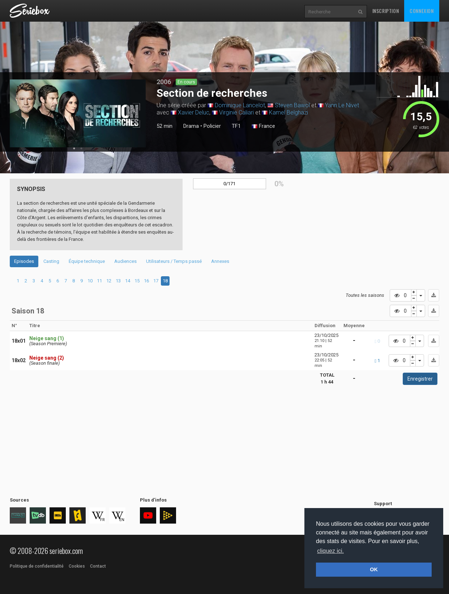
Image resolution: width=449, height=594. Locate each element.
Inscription (385, 10)
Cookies (77, 566)
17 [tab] (155, 280)
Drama (191, 126)
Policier (212, 126)
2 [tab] (81, 148)
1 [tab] (74, 148)
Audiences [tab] (125, 261)
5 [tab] (49, 280)
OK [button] (374, 569)
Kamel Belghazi (288, 112)
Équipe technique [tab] (87, 261)
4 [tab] (41, 280)
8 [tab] (73, 280)
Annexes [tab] (220, 261)
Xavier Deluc (193, 112)
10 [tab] (90, 280)
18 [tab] (165, 280)
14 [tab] (127, 280)
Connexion (421, 10)
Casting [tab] (51, 261)
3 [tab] (34, 280)
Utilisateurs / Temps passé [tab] (174, 261)
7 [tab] (65, 280)
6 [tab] (57, 280)
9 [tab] (81, 280)
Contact (98, 566)
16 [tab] (146, 280)
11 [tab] (99, 280)
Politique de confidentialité (37, 566)
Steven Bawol (292, 105)
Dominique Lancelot (240, 105)
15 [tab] (137, 280)
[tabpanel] (78, 113)
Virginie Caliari (236, 112)
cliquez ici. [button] (330, 551)
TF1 (236, 126)
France (263, 126)
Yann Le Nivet (342, 105)
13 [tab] (118, 280)
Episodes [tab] (24, 261)
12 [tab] (108, 280)
